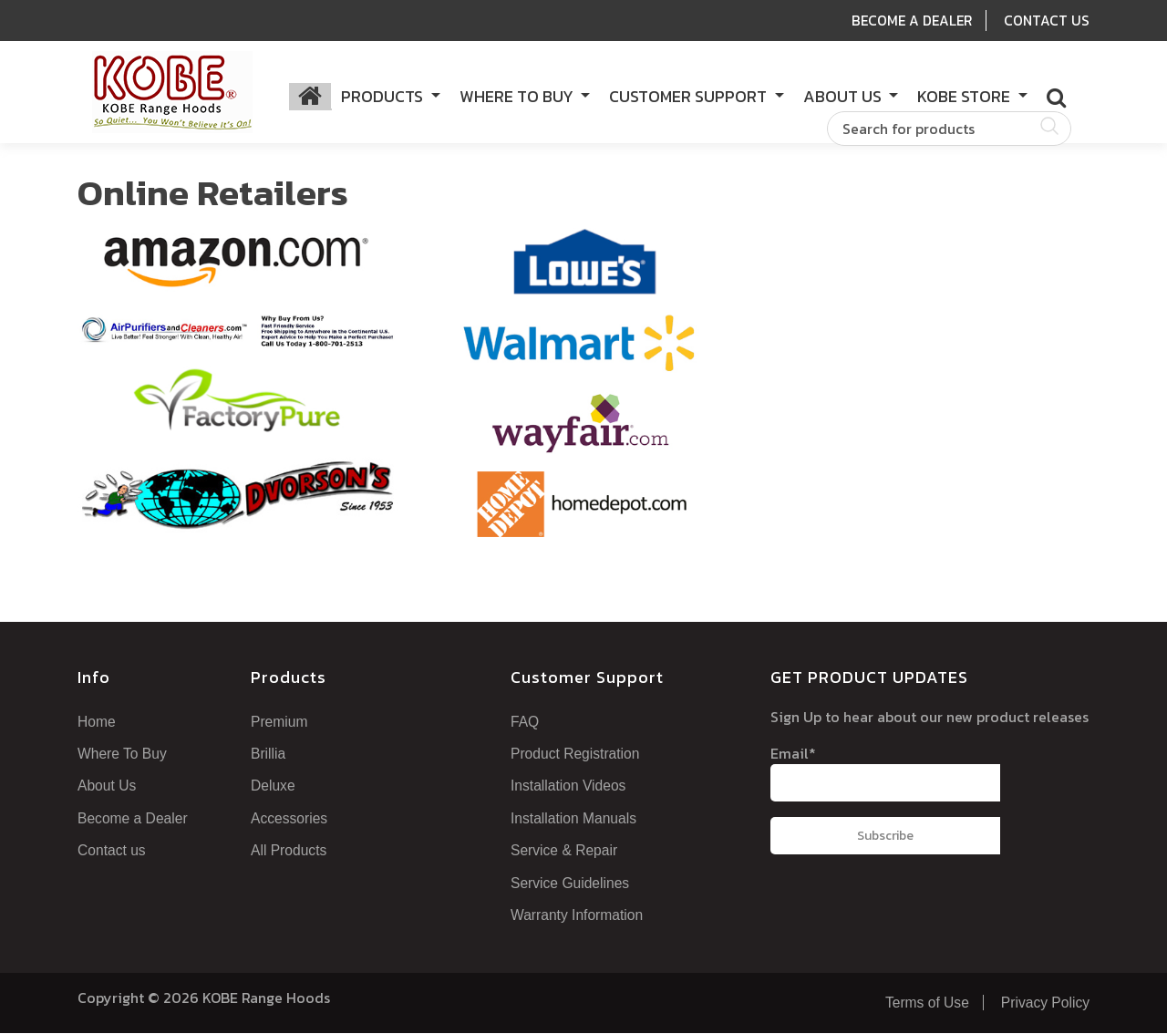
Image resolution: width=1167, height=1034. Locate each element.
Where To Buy (123, 756)
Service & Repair (565, 852)
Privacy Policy (1041, 1004)
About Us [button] (844, 97)
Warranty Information (583, 916)
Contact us (113, 852)
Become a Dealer (134, 820)
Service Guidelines (572, 883)
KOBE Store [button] (965, 97)
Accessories (290, 820)
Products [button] (384, 97)
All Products (292, 852)
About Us (108, 788)
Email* (885, 774)
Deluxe (273, 788)
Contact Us (1046, 20)
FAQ (523, 724)
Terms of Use (916, 1004)
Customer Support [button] (689, 97)
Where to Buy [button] (518, 97)
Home (97, 724)
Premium (281, 724)
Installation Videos (574, 788)
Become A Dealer (908, 20)
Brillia (271, 756)
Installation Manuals (578, 820)
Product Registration (581, 756)
